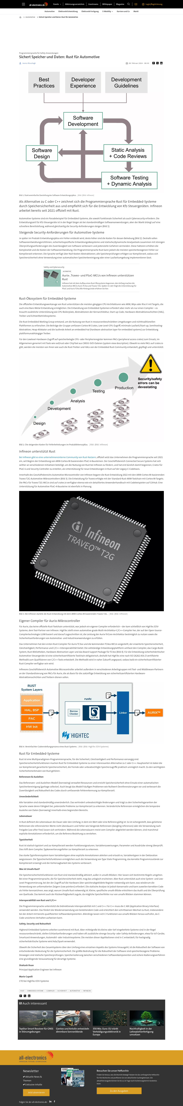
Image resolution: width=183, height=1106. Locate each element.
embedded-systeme (35, 991)
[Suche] (128, 4)
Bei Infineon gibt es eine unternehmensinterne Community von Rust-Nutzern (57, 457)
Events (56, 4)
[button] (159, 1023)
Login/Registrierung (154, 4)
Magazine (120, 4)
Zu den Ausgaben (119, 1090)
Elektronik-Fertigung (90, 11)
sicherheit (62, 991)
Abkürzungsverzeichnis (74, 4)
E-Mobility (107, 11)
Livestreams (93, 4)
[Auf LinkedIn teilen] (162, 63)
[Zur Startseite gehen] (38, 4)
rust (22, 991)
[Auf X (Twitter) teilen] (158, 63)
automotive (75, 991)
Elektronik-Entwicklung (68, 11)
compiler (50, 991)
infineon (87, 991)
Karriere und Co (123, 11)
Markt (136, 11)
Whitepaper (107, 4)
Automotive (50, 11)
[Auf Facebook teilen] (154, 63)
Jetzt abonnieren (36, 1092)
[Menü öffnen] (23, 4)
